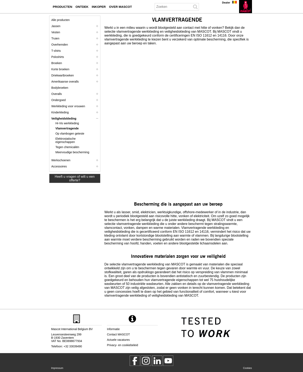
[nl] (245, 6)
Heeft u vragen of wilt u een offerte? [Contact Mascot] (75, 178)
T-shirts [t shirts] (56, 50)
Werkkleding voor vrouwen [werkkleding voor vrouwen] (68, 106)
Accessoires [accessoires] (59, 166)
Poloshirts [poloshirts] (57, 57)
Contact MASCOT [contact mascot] (118, 334)
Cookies (247, 368)
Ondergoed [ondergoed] (58, 100)
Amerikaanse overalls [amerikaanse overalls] (65, 81)
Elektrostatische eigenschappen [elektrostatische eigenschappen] (66, 140)
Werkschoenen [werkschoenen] (60, 160)
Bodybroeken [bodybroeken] (59, 87)
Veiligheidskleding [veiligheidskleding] (63, 118)
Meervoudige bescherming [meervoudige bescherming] (72, 152)
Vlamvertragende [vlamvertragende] (67, 128)
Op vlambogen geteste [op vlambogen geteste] (70, 133)
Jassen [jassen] (55, 26)
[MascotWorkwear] (135, 361)
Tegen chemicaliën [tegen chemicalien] (67, 147)
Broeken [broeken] (56, 63)
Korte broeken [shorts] (60, 69)
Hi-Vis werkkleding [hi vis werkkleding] (67, 123)
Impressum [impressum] (57, 368)
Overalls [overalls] (56, 94)
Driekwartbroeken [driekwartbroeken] (62, 75)
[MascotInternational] (168, 361)
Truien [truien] (55, 38)
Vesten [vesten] (55, 32)
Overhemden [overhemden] (59, 44)
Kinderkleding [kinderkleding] (60, 112)
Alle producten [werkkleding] (60, 20)
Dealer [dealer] (226, 2)
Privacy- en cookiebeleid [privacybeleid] (122, 345)
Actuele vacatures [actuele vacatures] (118, 339)
